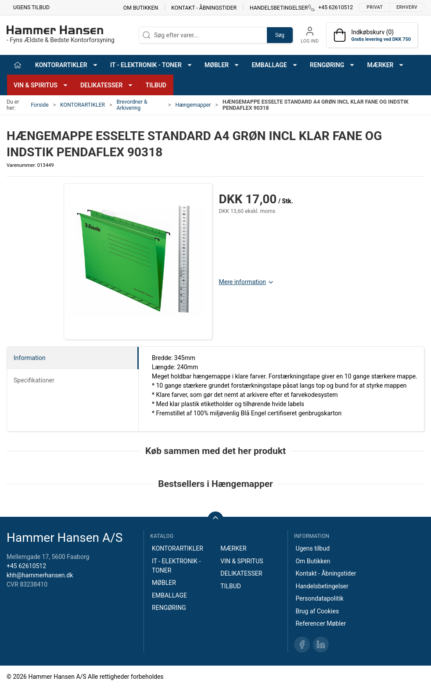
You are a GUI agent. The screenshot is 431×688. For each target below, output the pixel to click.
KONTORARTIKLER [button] (66, 64)
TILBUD (156, 85)
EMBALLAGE (169, 595)
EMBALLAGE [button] (274, 64)
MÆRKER (233, 548)
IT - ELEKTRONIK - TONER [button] (151, 64)
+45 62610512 (26, 565)
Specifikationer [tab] (34, 380)
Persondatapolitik (319, 598)
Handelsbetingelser (279, 7)
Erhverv (406, 7)
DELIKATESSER (241, 573)
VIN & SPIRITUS (241, 561)
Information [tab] (30, 357)
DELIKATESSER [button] (106, 85)
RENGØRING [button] (332, 64)
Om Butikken (140, 7)
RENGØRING (169, 607)
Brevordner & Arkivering (132, 105)
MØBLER (164, 582)
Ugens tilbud (31, 7)
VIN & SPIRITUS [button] (41, 85)
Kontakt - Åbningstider (204, 7)
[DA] (61, 35)
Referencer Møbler (320, 623)
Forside (40, 105)
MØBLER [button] (222, 64)
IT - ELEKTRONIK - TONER (176, 566)
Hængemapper (193, 105)
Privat (374, 7)
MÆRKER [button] (386, 64)
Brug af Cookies (317, 611)
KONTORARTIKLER (82, 105)
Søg (279, 35)
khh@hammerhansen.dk (40, 575)
